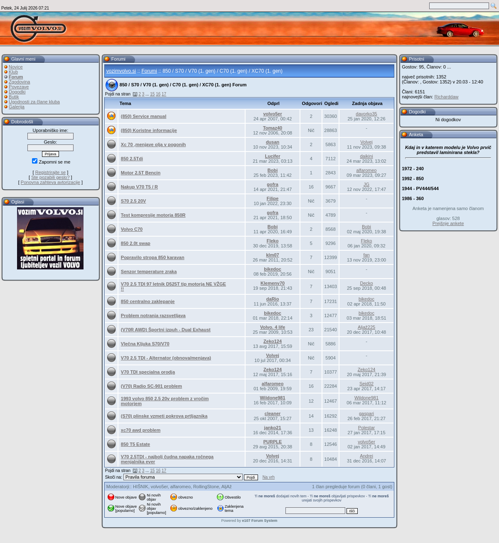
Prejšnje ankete (448, 223)
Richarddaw (446, 96)
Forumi (149, 71)
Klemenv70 (273, 283)
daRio (272, 298)
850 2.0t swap (135, 243)
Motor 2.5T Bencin (140, 172)
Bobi (273, 170)
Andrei (366, 455)
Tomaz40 (272, 127)
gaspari (366, 413)
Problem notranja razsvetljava (153, 315)
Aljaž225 (366, 327)
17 (164, 94)
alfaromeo (366, 170)
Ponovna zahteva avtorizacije (50, 182)
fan (366, 254)
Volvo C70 (132, 229)
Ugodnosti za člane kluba (34, 101)
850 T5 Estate (135, 444)
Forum (16, 76)
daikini (366, 156)
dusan (272, 141)
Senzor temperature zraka (149, 271)
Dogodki (17, 91)
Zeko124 (272, 341)
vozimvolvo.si (121, 71)
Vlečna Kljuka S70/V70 (145, 343)
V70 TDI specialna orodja (148, 371)
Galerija (17, 106)
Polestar (366, 427)
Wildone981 (272, 397)
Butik (14, 96)
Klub (13, 71)
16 (158, 94)
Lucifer (272, 156)
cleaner (273, 413)
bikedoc (272, 269)
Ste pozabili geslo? (50, 177)
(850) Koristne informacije (149, 130)
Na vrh (269, 477)
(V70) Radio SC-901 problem (151, 386)
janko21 (272, 427)
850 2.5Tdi (132, 158)
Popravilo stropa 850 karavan (152, 257)
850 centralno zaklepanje (148, 301)
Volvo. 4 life (272, 327)
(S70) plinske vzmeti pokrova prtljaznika (164, 415)
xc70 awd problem (140, 430)
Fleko (273, 240)
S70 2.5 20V (133, 200)
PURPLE (272, 441)
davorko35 (366, 113)
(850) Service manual (143, 116)
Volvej (366, 141)
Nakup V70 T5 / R (139, 186)
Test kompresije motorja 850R (153, 215)
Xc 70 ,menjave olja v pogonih (153, 144)
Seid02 (366, 383)
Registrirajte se (50, 172)
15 (152, 94)
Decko (366, 283)
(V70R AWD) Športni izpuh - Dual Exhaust (166, 329)
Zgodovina (19, 81)
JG (366, 184)
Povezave (19, 86)
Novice (16, 66)
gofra (272, 184)
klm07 (272, 254)
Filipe (273, 198)
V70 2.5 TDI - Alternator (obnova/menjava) (166, 357)
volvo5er (272, 113)
